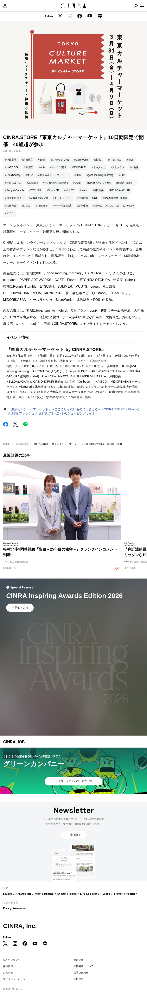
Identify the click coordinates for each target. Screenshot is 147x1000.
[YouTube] (89, 16)
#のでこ (9, 213)
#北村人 (98, 159)
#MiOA (29, 175)
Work (106, 893)
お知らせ (8, 972)
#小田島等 (11, 159)
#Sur (121, 175)
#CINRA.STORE (60, 159)
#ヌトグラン (117, 167)
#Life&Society (12, 175)
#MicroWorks (81, 159)
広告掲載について (83, 966)
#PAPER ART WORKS (55, 182)
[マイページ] (5, 6)
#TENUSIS (42, 205)
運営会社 (78, 959)
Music (7, 893)
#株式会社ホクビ (14, 198)
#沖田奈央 (98, 190)
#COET (77, 182)
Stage (61, 893)
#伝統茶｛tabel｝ (125, 182)
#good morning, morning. (100, 175)
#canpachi (32, 182)
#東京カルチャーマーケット (53, 175)
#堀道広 (28, 167)
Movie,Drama (43, 893)
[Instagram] (70, 16)
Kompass (19, 908)
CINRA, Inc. (20, 925)
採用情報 (8, 966)
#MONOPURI (79, 167)
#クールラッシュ (62, 198)
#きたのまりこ (13, 182)
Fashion (132, 893)
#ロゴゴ (26, 205)
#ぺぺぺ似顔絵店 (62, 205)
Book (73, 893)
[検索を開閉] (136, 6)
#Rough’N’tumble (14, 190)
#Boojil (41, 159)
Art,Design (23, 893)
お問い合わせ (81, 972)
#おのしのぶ (114, 159)
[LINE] (100, 16)
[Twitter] (60, 16)
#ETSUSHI (35, 190)
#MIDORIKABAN (38, 198)
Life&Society (21, 444)
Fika (6, 908)
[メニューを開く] (142, 6)
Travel (118, 893)
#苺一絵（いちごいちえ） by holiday (113, 205)
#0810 (78, 175)
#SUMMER (53, 190)
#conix (41, 167)
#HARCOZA (12, 167)
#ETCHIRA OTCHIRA (99, 182)
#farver (130, 159)
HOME (7, 444)
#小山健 (133, 167)
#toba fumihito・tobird (114, 198)
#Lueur (83, 190)
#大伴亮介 (11, 205)
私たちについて (11, 959)
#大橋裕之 (27, 159)
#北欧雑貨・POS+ (87, 198)
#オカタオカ (99, 167)
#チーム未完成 (58, 167)
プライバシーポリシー (15, 979)
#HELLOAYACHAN (119, 190)
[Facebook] (79, 16)
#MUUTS (69, 190)
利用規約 (78, 979)
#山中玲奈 (82, 205)
